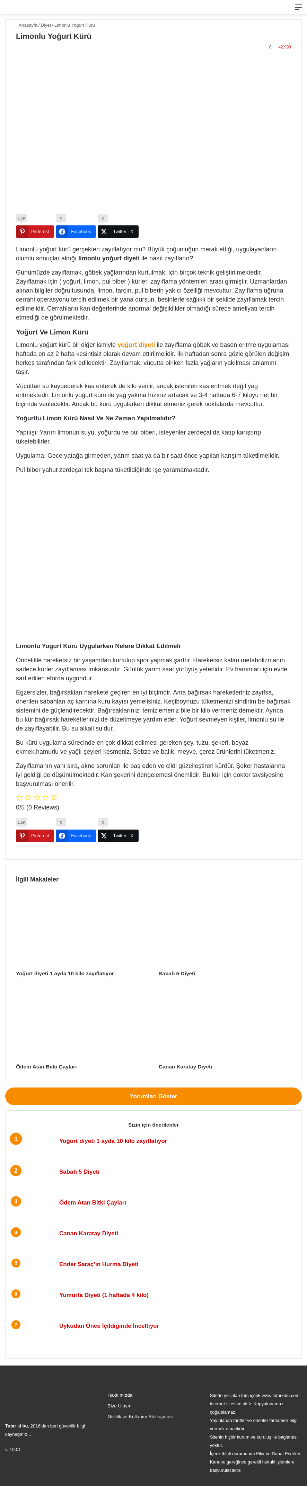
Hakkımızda (119, 1394)
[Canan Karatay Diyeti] (225, 1022)
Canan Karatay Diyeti (183, 1066)
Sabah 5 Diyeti (175, 973)
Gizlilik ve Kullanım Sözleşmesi (140, 1415)
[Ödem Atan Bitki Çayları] (82, 1022)
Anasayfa (26, 25)
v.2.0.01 (13, 1448)
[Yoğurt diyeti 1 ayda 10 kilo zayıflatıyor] (82, 929)
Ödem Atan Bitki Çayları (43, 1066)
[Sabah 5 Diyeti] (225, 929)
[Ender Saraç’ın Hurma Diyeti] (35, 1273)
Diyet (46, 25)
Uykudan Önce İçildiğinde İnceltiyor (109, 1325)
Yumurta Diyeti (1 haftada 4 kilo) (104, 1294)
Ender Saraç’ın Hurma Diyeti (99, 1263)
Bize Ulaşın (119, 1405)
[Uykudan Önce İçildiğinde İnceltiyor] (35, 1334)
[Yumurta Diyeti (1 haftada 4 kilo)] (35, 1303)
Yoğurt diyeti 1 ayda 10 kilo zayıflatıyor (60, 973)
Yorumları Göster (153, 1095)
